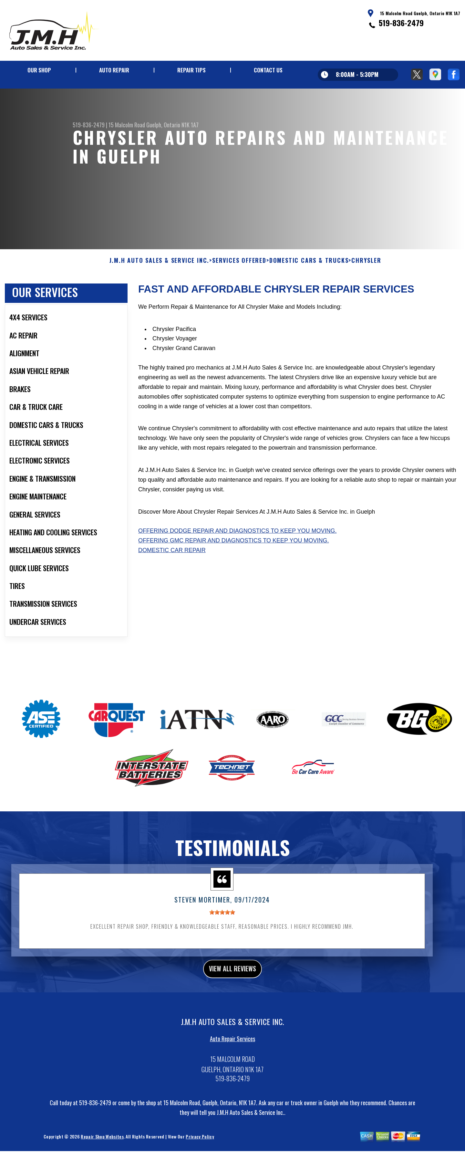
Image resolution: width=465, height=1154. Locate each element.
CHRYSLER (366, 277)
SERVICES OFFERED (239, 277)
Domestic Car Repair (172, 566)
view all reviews (232, 986)
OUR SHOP (39, 70)
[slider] (222, 928)
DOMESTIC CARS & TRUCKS (309, 277)
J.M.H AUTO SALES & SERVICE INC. (159, 277)
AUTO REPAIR (114, 70)
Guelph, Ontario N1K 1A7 (172, 125)
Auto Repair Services (232, 1057)
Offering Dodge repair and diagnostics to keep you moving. (237, 547)
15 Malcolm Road (126, 125)
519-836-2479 (401, 22)
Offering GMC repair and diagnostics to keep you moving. (233, 557)
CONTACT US (268, 70)
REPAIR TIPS (191, 70)
